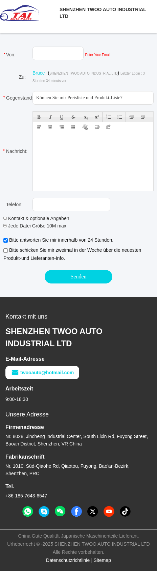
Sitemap (102, 560)
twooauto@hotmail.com (42, 372)
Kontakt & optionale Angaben (36, 218)
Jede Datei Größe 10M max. (35, 225)
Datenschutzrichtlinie (68, 560)
